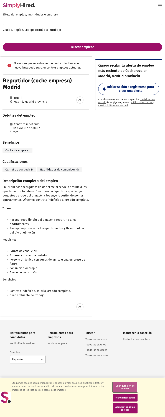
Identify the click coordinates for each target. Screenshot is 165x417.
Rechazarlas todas (125, 407)
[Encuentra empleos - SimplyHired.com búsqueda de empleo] (19, 5)
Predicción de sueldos (22, 343)
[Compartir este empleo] (79, 100)
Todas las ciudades (96, 350)
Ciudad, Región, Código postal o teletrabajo (32, 30)
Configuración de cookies (125, 396)
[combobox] (82, 21)
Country (15, 352)
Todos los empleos (96, 339)
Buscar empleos (82, 47)
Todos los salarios (95, 344)
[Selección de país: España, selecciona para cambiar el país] (27, 359)
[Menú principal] (160, 5)
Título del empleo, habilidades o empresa (30, 14)
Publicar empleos (57, 343)
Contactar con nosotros (136, 339)
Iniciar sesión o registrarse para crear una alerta (128, 89)
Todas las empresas (96, 355)
